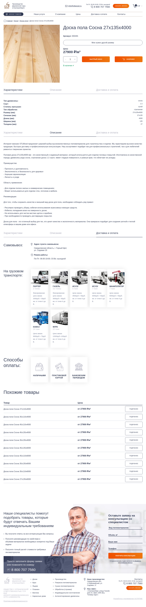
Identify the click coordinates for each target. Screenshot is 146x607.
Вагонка (35, 593)
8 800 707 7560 (100, 7)
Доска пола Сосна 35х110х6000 (17, 472)
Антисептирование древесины (67, 597)
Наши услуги (39, 14)
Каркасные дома (39, 597)
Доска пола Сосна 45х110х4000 (17, 425)
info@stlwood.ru (73, 6)
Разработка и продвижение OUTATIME (127, 599)
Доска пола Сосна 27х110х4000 (17, 409)
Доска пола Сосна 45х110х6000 (17, 456)
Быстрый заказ (96, 59)
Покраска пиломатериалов (66, 583)
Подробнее (133, 409)
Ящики (35, 587)
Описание (56, 89)
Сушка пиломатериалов (64, 587)
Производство (60, 580)
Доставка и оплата (99, 14)
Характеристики (13, 89)
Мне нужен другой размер (103, 43)
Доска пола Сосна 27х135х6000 (17, 480)
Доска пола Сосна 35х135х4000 (17, 441)
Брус (34, 583)
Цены (78, 14)
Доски (34, 580)
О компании (60, 14)
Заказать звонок (121, 6)
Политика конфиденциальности (16, 602)
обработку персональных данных (129, 562)
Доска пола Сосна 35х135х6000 (17, 464)
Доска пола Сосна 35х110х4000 (17, 417)
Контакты (121, 14)
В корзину (128, 60)
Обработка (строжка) (63, 590)
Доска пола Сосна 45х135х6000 (17, 448)
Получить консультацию (125, 556)
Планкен (35, 590)
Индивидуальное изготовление (67, 593)
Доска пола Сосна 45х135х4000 (17, 433)
